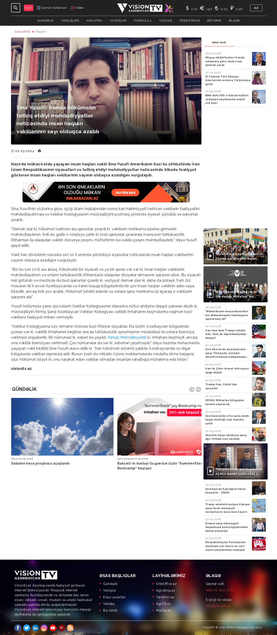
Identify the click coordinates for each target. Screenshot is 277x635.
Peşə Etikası (189, 20)
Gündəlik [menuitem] (110, 584)
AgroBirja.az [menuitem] (165, 590)
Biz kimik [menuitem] (110, 610)
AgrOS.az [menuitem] (163, 604)
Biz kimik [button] (214, 20)
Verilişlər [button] (70, 20)
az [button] (256, 8)
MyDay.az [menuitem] (163, 610)
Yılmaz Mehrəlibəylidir (127, 337)
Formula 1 (143, 20)
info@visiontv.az (218, 606)
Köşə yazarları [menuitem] (114, 597)
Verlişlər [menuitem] (109, 590)
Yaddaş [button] (165, 20)
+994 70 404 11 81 (220, 590)
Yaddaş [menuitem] (109, 604)
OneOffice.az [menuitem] (166, 584)
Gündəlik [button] (45, 20)
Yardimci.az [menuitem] (165, 597)
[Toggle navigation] (15, 7)
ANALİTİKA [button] (94, 20)
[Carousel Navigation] (195, 389)
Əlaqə (234, 20)
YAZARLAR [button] (118, 20)
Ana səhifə (22, 31)
